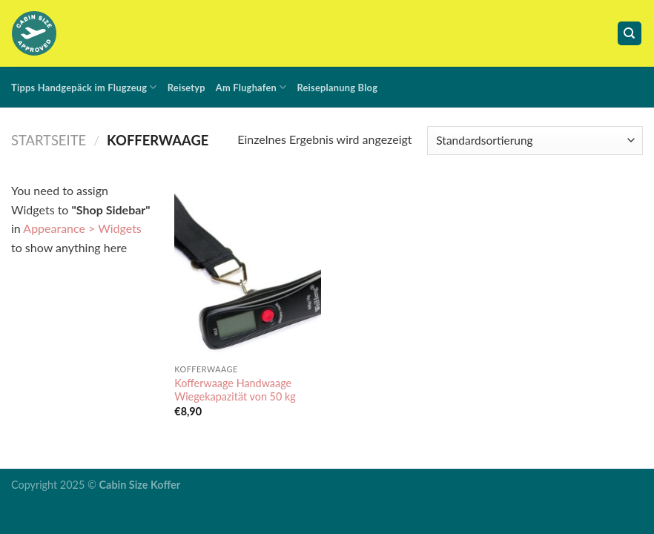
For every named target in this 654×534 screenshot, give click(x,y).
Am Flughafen (251, 87)
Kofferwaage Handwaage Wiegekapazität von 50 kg (235, 390)
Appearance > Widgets (82, 228)
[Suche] (630, 34)
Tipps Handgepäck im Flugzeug (84, 87)
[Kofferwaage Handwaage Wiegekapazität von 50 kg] (247, 269)
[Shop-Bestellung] (535, 140)
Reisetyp (186, 87)
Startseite (48, 140)
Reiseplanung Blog (337, 87)
